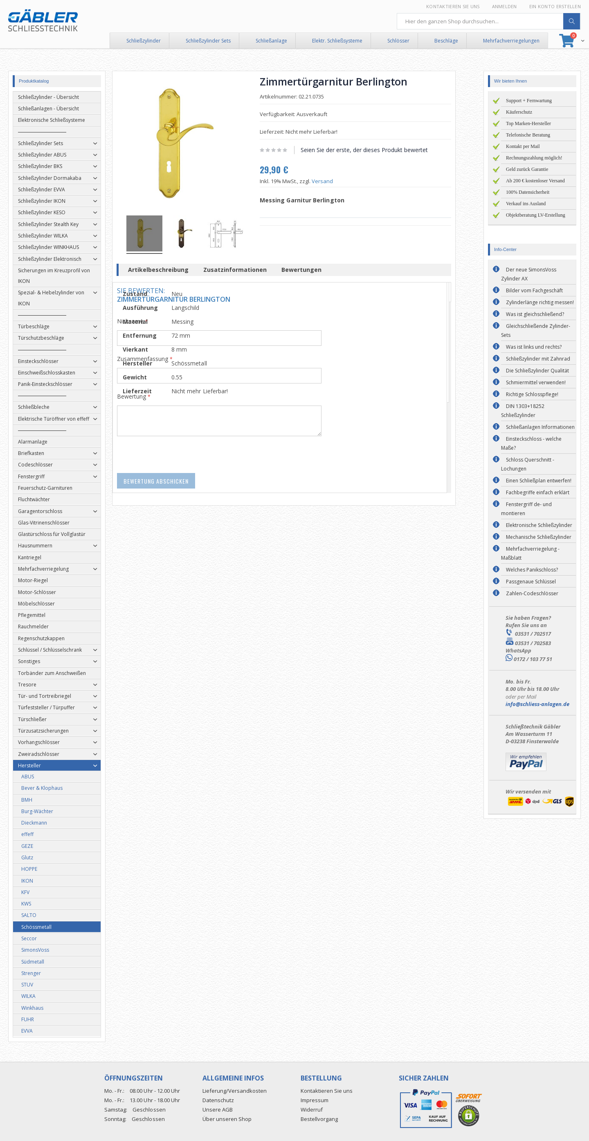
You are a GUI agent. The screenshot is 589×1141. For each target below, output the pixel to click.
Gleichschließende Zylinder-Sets (535, 330)
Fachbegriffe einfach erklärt (537, 492)
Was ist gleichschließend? (535, 314)
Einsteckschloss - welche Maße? (531, 443)
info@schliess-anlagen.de (537, 704)
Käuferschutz (519, 112)
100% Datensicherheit (527, 192)
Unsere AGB (217, 1109)
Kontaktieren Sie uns (453, 6)
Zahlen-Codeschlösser (532, 593)
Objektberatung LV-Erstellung (535, 215)
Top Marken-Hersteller (528, 123)
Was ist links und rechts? (534, 346)
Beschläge (446, 40)
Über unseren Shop (227, 1119)
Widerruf (312, 1109)
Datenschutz (218, 1100)
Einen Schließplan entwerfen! (538, 480)
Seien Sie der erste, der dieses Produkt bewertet (374, 150)
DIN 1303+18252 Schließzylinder (522, 411)
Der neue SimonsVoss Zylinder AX (528, 274)
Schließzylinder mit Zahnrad (538, 358)
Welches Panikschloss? (532, 569)
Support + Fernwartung (529, 100)
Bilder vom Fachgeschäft (534, 290)
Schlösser (398, 40)
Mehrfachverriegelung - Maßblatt (530, 553)
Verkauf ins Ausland (526, 203)
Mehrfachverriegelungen (511, 40)
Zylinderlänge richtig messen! (540, 302)
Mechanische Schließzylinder (538, 537)
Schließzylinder (143, 40)
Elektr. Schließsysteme (337, 40)
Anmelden (504, 6)
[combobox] (489, 21)
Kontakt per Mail (523, 146)
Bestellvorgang (319, 1119)
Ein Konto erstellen (555, 6)
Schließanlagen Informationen (540, 427)
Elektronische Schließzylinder (539, 525)
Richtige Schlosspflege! (532, 394)
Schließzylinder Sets (208, 40)
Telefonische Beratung (528, 135)
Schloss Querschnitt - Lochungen (527, 464)
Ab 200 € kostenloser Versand (535, 181)
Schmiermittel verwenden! (536, 382)
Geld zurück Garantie (527, 169)
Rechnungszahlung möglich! (534, 158)
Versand (333, 181)
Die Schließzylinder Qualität (537, 370)
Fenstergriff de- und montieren (526, 509)
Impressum (314, 1100)
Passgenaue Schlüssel (531, 581)
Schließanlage (271, 40)
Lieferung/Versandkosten (234, 1090)
